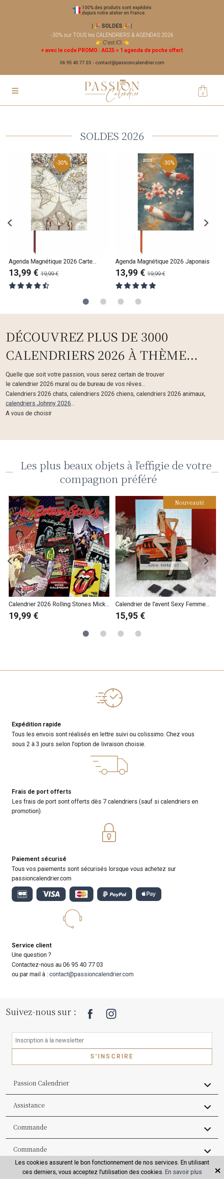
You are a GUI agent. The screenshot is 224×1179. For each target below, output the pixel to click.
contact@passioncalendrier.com (129, 62)
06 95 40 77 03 (75, 62)
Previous (15, 222)
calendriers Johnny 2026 (38, 403)
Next (208, 222)
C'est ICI (112, 43)
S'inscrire (112, 1056)
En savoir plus (183, 1172)
